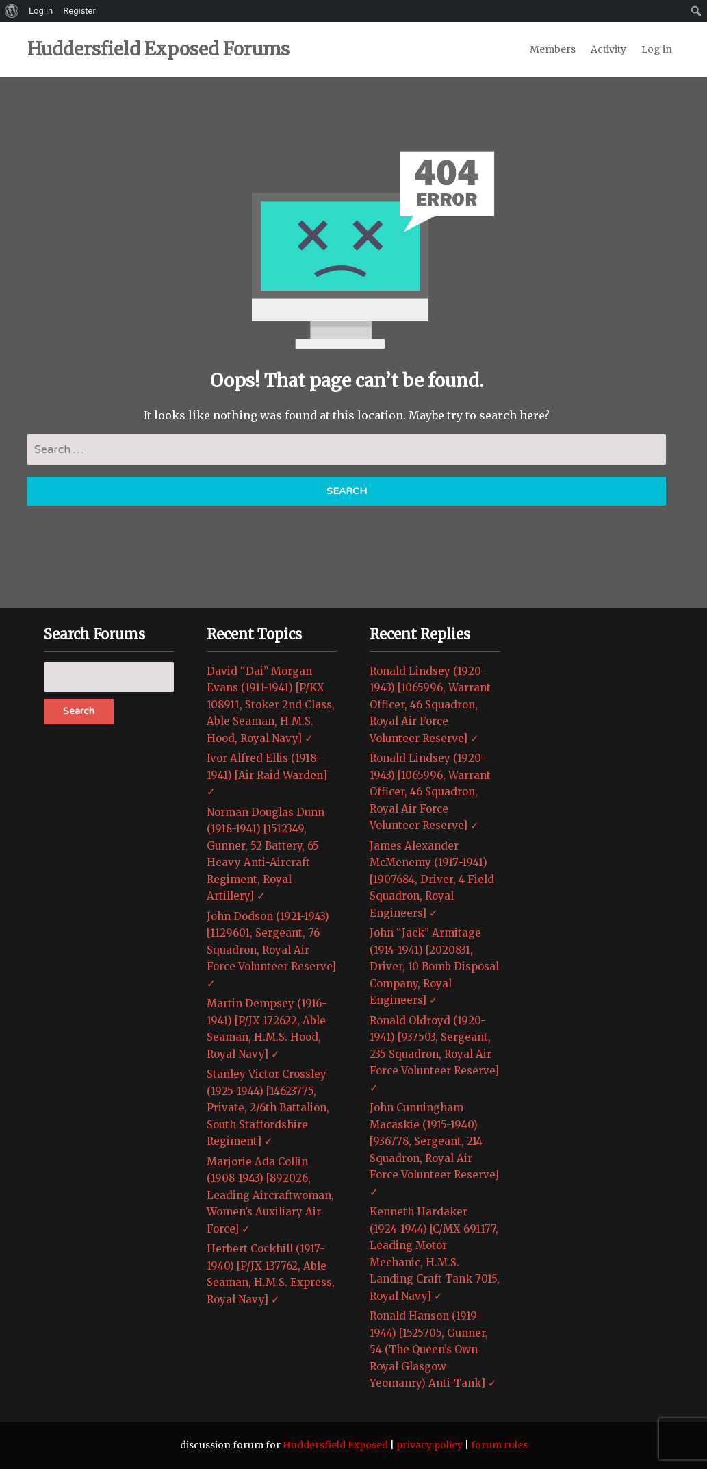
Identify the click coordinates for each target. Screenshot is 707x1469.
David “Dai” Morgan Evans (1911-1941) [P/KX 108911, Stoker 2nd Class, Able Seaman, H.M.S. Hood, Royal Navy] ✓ (271, 705)
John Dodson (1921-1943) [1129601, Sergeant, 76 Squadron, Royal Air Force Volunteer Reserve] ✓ (271, 950)
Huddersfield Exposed (335, 1445)
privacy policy (429, 1445)
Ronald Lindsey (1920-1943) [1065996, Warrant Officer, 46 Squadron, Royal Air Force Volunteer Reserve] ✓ (430, 705)
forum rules (499, 1445)
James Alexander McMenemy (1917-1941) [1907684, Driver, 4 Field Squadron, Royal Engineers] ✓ (432, 879)
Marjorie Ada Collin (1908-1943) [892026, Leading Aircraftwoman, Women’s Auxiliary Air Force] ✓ (270, 1195)
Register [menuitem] (79, 10)
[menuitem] (12, 11)
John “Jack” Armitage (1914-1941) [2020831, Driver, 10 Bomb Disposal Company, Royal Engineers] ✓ (434, 966)
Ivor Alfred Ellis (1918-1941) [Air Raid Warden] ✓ (267, 775)
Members (553, 49)
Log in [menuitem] (41, 10)
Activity (608, 49)
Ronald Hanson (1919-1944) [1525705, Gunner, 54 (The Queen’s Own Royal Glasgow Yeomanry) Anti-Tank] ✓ (433, 1349)
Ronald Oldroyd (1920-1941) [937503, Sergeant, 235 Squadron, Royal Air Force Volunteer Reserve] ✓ (434, 1054)
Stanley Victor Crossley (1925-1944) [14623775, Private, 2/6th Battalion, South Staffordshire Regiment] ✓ (268, 1107)
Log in (656, 49)
